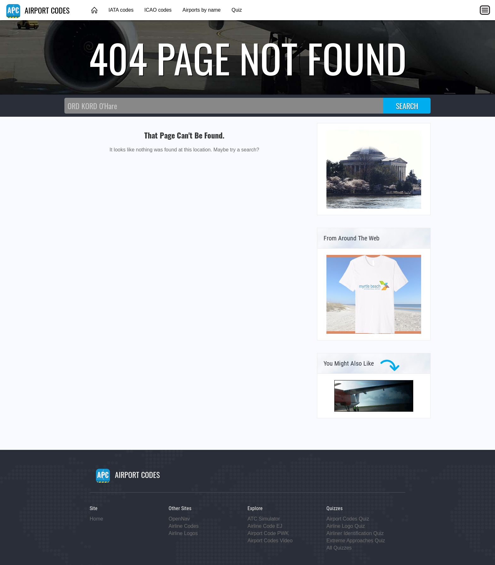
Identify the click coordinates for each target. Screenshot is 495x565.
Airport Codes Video (270, 540)
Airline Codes (184, 526)
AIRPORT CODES (37, 10)
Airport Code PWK (268, 533)
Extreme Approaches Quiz (355, 540)
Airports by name (201, 10)
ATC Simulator (264, 518)
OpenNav (179, 518)
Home (96, 518)
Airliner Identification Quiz (355, 533)
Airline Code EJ (265, 526)
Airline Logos (183, 533)
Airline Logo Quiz (345, 526)
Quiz (236, 10)
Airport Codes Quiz (347, 518)
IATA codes (120, 10)
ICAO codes (157, 10)
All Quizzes (339, 547)
